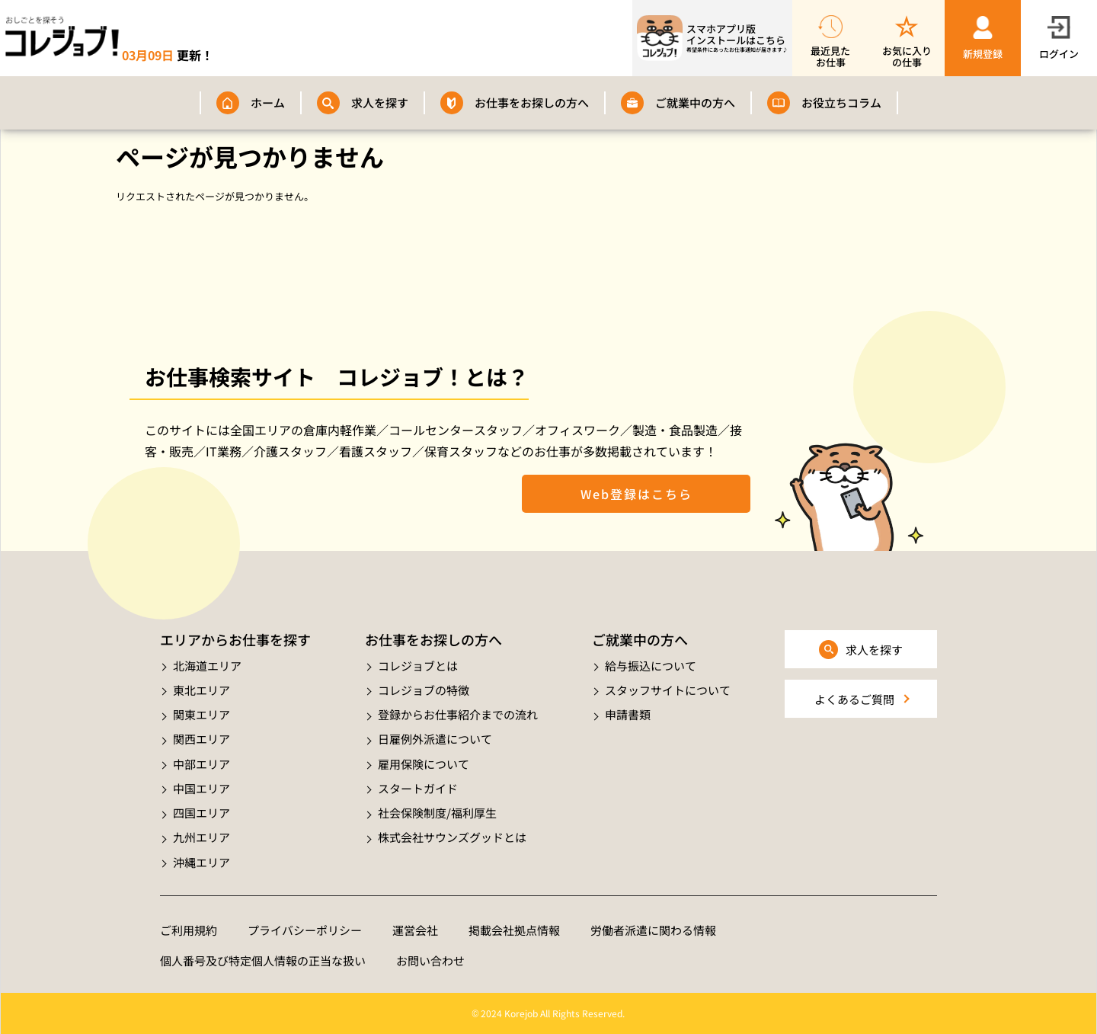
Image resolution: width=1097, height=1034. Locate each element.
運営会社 (415, 930)
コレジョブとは (418, 666)
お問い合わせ (430, 960)
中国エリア (201, 788)
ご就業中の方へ (695, 102)
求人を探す (379, 102)
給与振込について (650, 666)
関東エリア (201, 714)
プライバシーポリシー (305, 930)
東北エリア (201, 690)
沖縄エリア (201, 862)
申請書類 (628, 714)
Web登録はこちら (636, 494)
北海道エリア (207, 666)
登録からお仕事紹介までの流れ (458, 714)
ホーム (268, 102)
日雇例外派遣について (435, 739)
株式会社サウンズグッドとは (452, 837)
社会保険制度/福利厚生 (437, 813)
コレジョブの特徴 (423, 690)
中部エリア (201, 764)
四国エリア (201, 813)
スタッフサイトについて (668, 690)
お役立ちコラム (841, 102)
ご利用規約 (188, 930)
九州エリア (201, 837)
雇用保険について (423, 764)
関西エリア (201, 739)
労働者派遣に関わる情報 (653, 930)
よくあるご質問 (854, 699)
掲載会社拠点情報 (514, 930)
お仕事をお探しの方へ (532, 102)
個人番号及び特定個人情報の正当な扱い (263, 960)
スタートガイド (418, 788)
